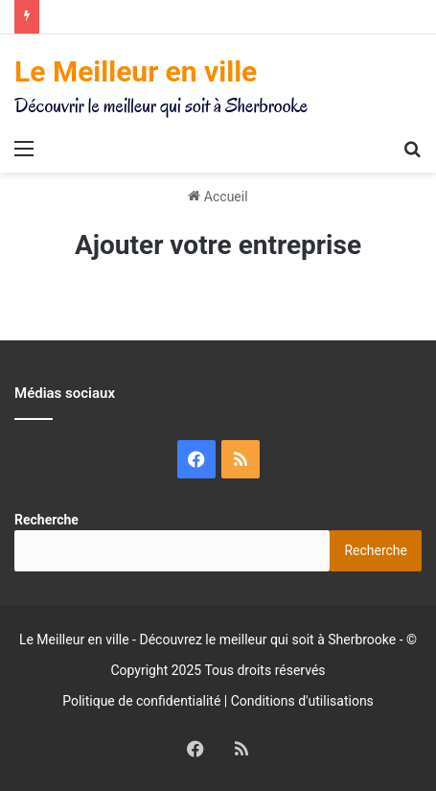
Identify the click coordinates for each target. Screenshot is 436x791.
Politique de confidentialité (141, 701)
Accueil (217, 196)
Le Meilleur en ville (74, 639)
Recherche (46, 519)
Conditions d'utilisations (302, 701)
